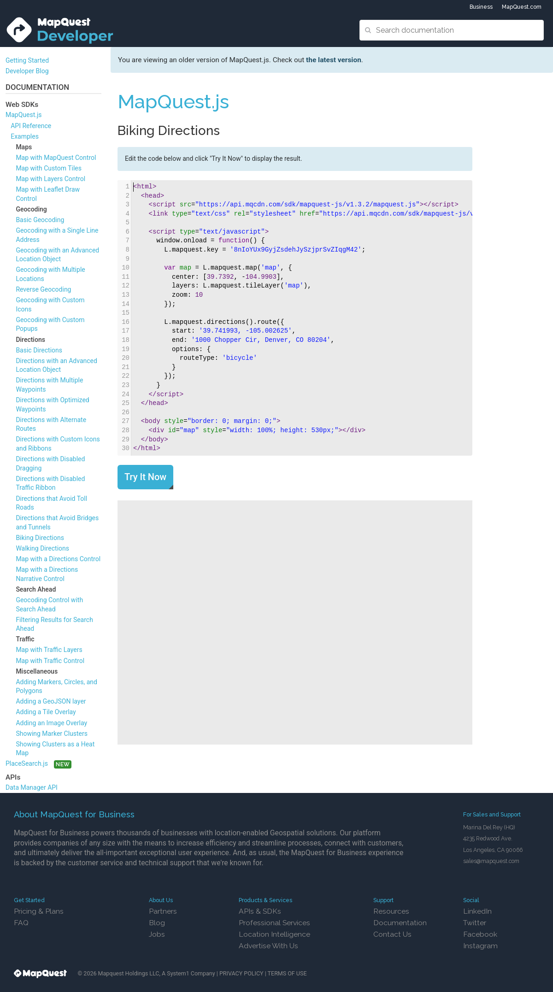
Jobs (157, 934)
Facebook (480, 934)
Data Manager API (32, 787)
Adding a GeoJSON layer (51, 701)
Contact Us (392, 934)
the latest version (333, 60)
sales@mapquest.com (491, 860)
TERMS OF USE (287, 973)
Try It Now (145, 476)
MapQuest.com (521, 7)
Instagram (480, 945)
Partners (163, 911)
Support (383, 900)
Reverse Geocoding (43, 289)
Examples (25, 136)
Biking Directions (40, 537)
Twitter (474, 922)
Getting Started (27, 60)
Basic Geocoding (40, 219)
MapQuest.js (24, 114)
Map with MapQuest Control (56, 157)
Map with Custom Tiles (49, 168)
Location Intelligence (274, 934)
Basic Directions (39, 350)
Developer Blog (27, 71)
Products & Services (265, 900)
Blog (157, 922)
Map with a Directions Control (58, 559)
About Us (161, 900)
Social (471, 900)
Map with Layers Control (50, 178)
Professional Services (274, 922)
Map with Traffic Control (50, 660)
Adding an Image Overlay (51, 723)
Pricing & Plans (39, 911)
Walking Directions (42, 548)
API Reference (31, 125)
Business (481, 7)
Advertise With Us (268, 945)
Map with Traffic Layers (49, 649)
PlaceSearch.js (27, 763)
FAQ (21, 922)
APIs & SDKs (260, 911)
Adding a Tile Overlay (46, 712)
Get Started (29, 900)
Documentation (400, 922)
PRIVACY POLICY (241, 973)
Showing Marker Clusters (52, 733)
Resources (391, 911)
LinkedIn (477, 911)
